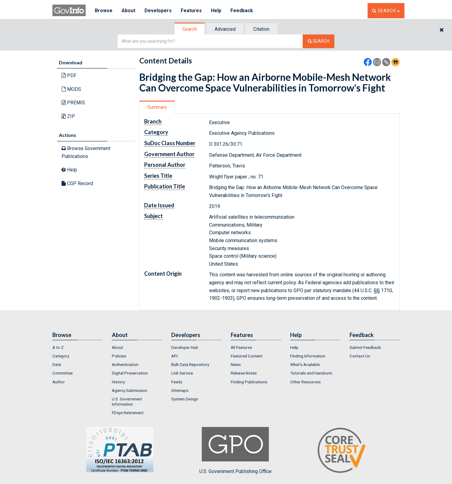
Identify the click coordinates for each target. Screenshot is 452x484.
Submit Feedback (365, 347)
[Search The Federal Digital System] (318, 41)
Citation (261, 29)
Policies (119, 355)
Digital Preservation (130, 373)
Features (191, 10)
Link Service (182, 373)
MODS (71, 89)
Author (58, 381)
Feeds (176, 381)
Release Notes (244, 373)
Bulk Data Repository (190, 364)
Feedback (241, 10)
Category (60, 355)
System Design (184, 398)
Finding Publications (249, 381)
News (236, 364)
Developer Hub (184, 347)
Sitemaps (179, 390)
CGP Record (77, 183)
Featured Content (246, 355)
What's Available (305, 364)
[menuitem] (77, 347)
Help (216, 10)
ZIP (68, 116)
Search (189, 29)
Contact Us (360, 355)
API (174, 355)
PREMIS (73, 103)
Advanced (225, 29)
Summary (157, 107)
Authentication (125, 364)
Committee (62, 373)
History (118, 381)
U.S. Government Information (127, 401)
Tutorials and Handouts (311, 373)
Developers (158, 10)
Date (56, 364)
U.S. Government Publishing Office (235, 450)
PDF (69, 75)
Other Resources (305, 381)
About (128, 10)
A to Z (58, 347)
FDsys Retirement (128, 412)
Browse (103, 10)
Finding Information (307, 355)
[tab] (189, 29)
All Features (241, 347)
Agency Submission (129, 390)
